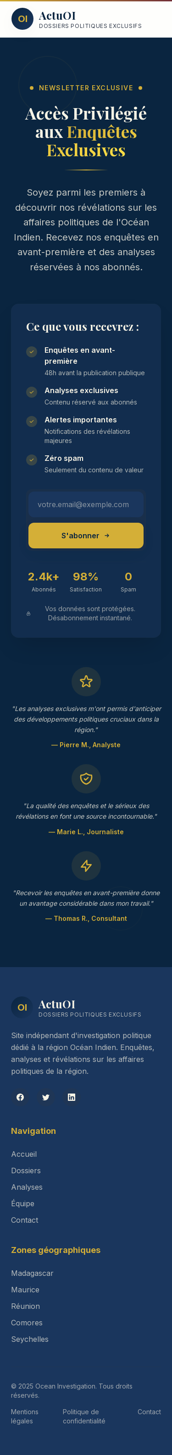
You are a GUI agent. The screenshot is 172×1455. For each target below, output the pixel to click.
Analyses (27, 1187)
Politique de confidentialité (84, 1416)
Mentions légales (25, 1416)
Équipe (22, 1203)
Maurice (25, 1289)
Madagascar (32, 1273)
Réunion (25, 1306)
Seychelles (30, 1339)
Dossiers (26, 1170)
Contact (24, 1220)
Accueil (24, 1154)
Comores (27, 1322)
